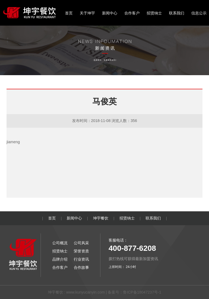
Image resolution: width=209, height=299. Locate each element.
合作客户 (132, 13)
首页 (69, 13)
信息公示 (199, 13)
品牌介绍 (59, 259)
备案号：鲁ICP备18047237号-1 (134, 292)
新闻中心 (109, 13)
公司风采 (81, 243)
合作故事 (81, 267)
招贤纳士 (154, 13)
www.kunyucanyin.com (85, 292)
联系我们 (176, 13)
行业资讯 (81, 259)
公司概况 (59, 243)
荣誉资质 (81, 251)
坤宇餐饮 (100, 218)
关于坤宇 (87, 13)
